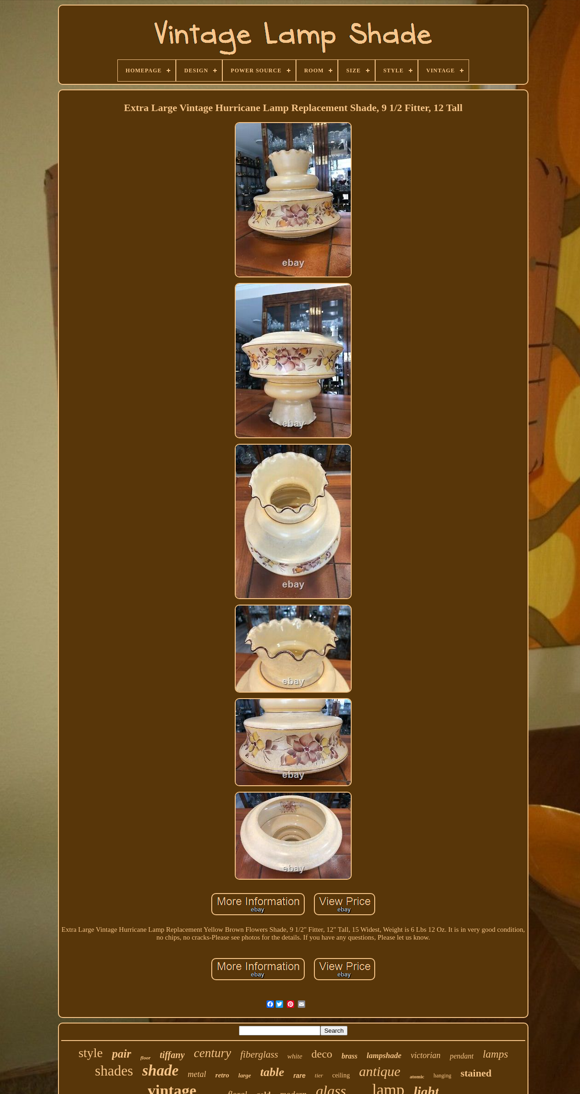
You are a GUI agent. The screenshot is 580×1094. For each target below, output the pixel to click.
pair (121, 1053)
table (272, 1072)
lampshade (384, 1055)
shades (114, 1071)
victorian (426, 1055)
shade (160, 1070)
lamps (495, 1054)
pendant (462, 1056)
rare (299, 1075)
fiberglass (259, 1054)
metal (197, 1074)
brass (350, 1056)
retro (222, 1075)
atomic (417, 1076)
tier (319, 1075)
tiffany (172, 1055)
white (294, 1056)
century (212, 1053)
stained (475, 1073)
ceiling (341, 1075)
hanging (443, 1075)
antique (379, 1071)
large (244, 1075)
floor (145, 1057)
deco (322, 1054)
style (90, 1053)
